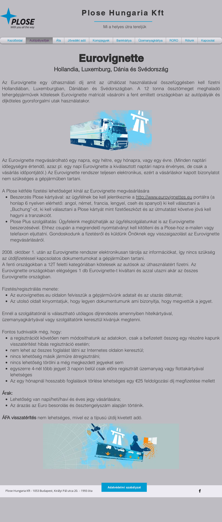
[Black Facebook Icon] (200, 491)
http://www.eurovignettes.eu (164, 197)
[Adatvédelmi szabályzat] (124, 487)
